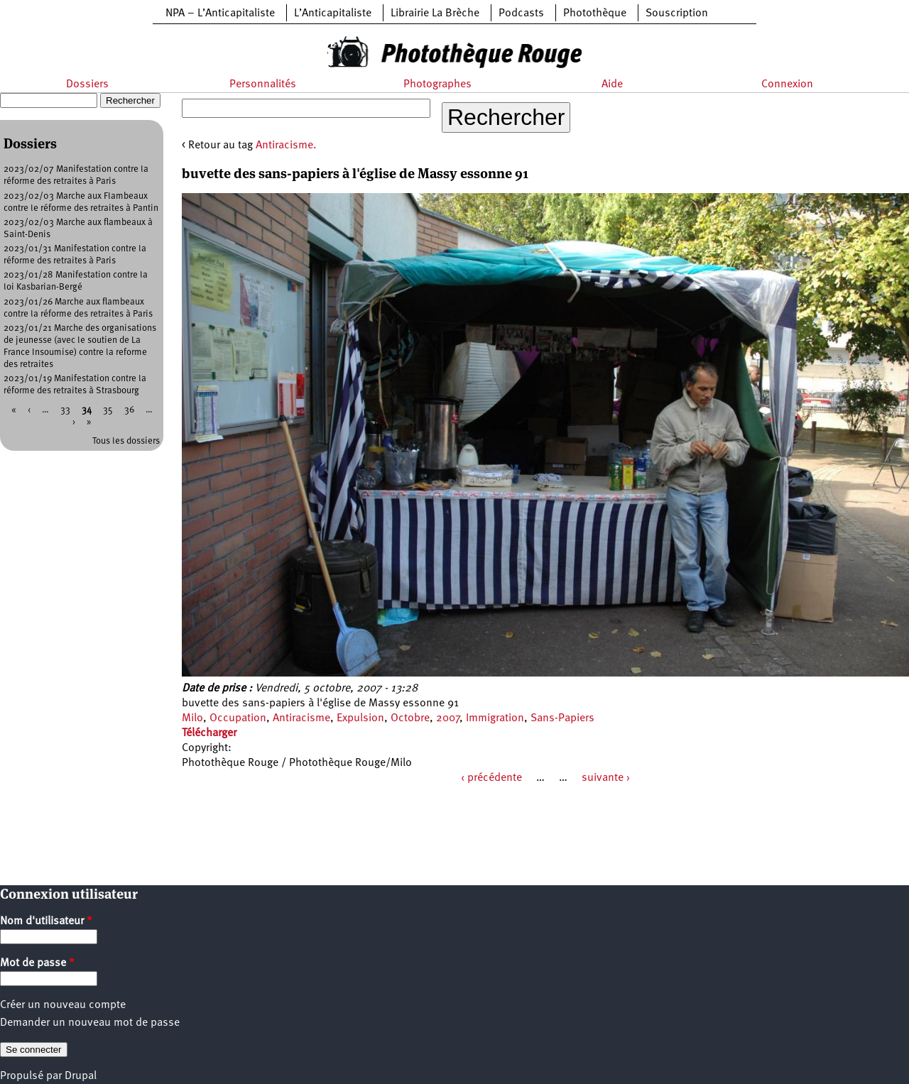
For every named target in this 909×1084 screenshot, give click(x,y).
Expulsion (360, 718)
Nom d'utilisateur (46, 921)
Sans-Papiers (562, 718)
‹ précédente (491, 778)
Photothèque (594, 13)
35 (108, 410)
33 (65, 410)
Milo (192, 718)
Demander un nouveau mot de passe (90, 1023)
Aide (612, 84)
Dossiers (87, 84)
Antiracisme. (286, 145)
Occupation (237, 718)
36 (129, 410)
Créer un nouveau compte (63, 1005)
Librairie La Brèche (435, 13)
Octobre (410, 718)
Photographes (437, 84)
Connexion (787, 84)
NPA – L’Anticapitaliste (220, 13)
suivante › (606, 778)
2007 (447, 718)
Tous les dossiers (126, 441)
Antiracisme (301, 718)
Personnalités (262, 84)
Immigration (495, 718)
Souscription (677, 13)
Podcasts (521, 13)
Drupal (81, 1076)
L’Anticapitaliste (332, 13)
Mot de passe (37, 963)
